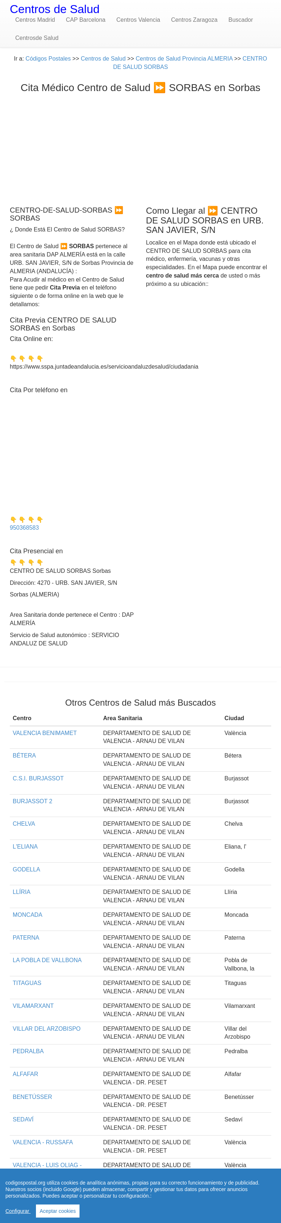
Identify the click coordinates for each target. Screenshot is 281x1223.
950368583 (24, 528)
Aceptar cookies (58, 1211)
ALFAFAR (25, 1074)
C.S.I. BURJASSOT (38, 778)
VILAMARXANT (33, 1006)
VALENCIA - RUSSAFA (43, 1142)
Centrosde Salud (36, 38)
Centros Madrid (35, 20)
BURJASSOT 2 (32, 801)
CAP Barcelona (85, 20)
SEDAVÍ (23, 1119)
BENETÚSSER (32, 1097)
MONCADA (27, 915)
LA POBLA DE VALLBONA (47, 960)
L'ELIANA (25, 847)
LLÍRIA (21, 892)
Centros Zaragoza (194, 20)
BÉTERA (24, 755)
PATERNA (26, 938)
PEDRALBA (28, 1051)
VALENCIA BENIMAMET (45, 733)
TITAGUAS (27, 983)
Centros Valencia (138, 20)
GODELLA (26, 869)
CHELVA (24, 824)
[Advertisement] (140, 147)
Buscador (240, 20)
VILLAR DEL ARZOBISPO (47, 1029)
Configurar (17, 1211)
